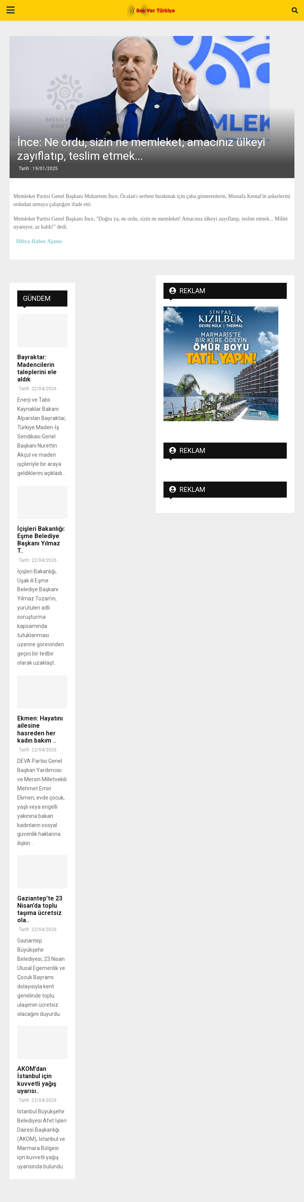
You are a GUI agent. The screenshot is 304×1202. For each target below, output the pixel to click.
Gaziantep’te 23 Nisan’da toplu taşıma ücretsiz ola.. (39, 909)
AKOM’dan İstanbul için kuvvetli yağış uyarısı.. (36, 1080)
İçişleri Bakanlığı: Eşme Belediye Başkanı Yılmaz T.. (41, 540)
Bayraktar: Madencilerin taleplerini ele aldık (37, 368)
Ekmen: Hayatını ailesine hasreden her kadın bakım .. (40, 729)
